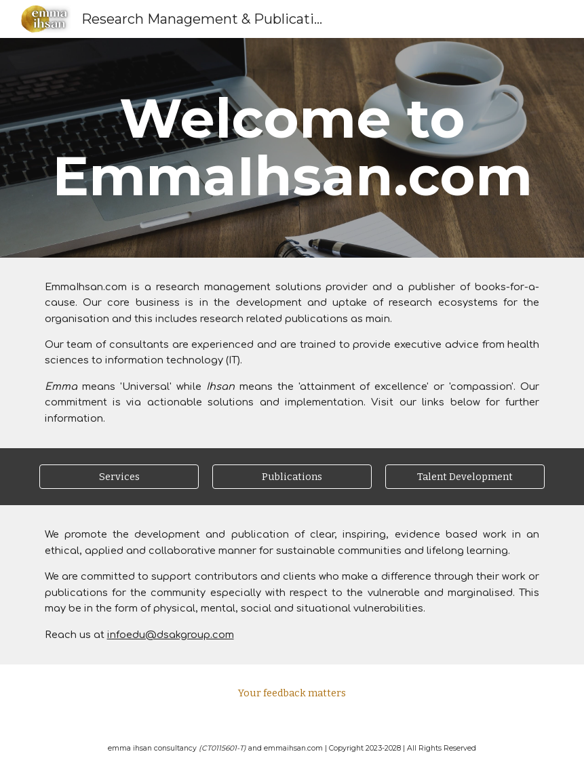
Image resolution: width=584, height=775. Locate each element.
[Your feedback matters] (292, 693)
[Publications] (292, 477)
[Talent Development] (465, 477)
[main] (292, 148)
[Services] (119, 477)
